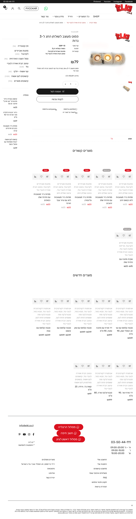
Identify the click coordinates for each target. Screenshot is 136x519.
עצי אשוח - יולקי (21, 71)
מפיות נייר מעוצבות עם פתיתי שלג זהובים (103, 200)
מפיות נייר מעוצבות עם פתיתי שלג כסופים (42, 197)
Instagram (118, 2)
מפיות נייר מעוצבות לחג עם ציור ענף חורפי (62, 200)
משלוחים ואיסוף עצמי (98, 473)
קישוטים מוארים (21, 81)
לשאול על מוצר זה (69, 112)
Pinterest (97, 2)
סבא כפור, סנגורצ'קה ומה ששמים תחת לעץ (124, 314)
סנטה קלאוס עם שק (83, 328)
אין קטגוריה (23, 46)
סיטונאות (51, 468)
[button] (130, 177)
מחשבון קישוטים (100, 468)
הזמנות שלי (102, 464)
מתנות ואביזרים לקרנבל (56, 51)
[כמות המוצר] (70, 84)
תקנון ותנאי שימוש (99, 482)
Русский (31, 8)
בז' (111, 138)
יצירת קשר (50, 477)
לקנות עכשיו (57, 99)
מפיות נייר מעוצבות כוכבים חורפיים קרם (10, 128)
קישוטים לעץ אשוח (19, 76)
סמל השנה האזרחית (18, 58)
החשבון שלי (102, 459)
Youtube (107, 2)
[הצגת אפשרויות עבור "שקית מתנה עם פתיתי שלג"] (130, 236)
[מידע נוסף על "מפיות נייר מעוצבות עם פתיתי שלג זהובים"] (109, 177)
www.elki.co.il (63, 513)
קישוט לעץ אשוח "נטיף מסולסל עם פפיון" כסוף (10, 141)
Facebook (129, 2)
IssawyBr (74, 32)
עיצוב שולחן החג (125, 193)
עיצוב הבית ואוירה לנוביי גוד (76, 23)
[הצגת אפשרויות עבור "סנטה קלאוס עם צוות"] (47, 301)
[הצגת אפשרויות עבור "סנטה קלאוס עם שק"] (89, 301)
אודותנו (52, 473)
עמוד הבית (93, 23)
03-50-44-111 (8, 2)
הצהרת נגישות (101, 486)
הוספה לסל (55, 91)
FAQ (105, 477)
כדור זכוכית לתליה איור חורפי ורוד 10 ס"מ (10, 114)
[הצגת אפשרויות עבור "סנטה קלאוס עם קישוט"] (68, 301)
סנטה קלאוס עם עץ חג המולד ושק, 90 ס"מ (124, 331)
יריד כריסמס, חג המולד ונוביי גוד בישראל (38, 464)
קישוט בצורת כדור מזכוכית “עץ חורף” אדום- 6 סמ (10, 101)
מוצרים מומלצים (48, 459)
